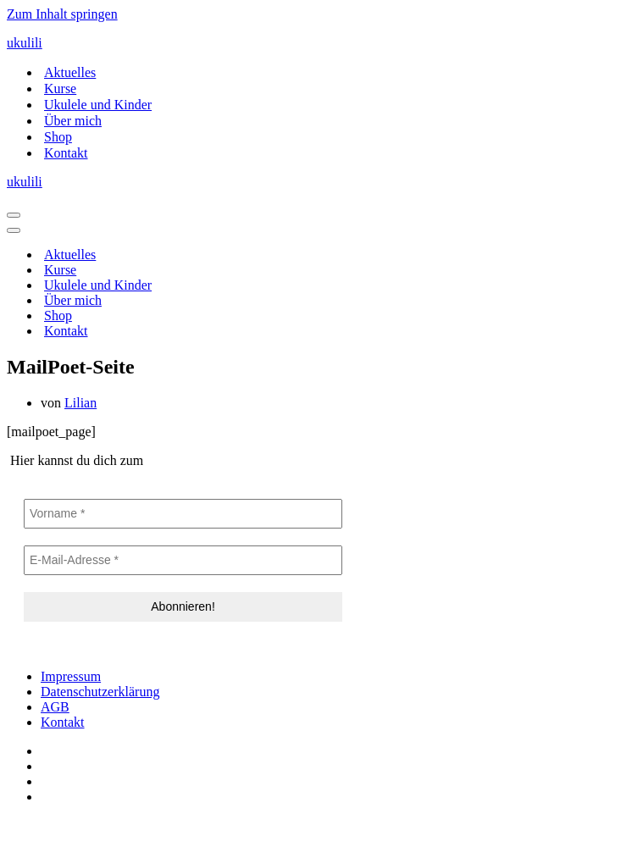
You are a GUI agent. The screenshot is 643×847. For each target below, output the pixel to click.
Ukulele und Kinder (98, 104)
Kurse (60, 88)
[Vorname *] (183, 514)
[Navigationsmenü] (13, 215)
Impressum (71, 676)
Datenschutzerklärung (100, 691)
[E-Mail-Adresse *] (183, 560)
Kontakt (66, 153)
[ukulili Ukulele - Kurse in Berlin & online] (321, 43)
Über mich (73, 120)
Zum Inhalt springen (62, 14)
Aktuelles (70, 72)
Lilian (80, 403)
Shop (58, 137)
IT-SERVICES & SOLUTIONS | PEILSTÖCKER (142, 825)
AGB (55, 707)
